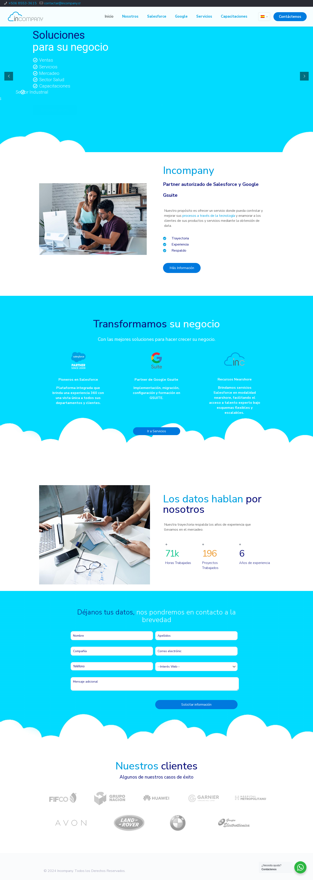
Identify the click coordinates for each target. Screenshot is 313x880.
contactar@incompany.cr (62, 3)
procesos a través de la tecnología (208, 215)
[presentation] (104, 705)
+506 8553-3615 (22, 3)
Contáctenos (290, 16)
